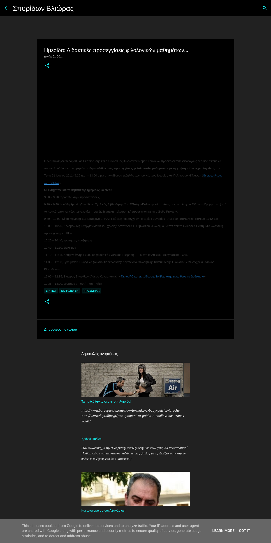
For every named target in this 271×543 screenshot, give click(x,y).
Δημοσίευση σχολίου (60, 329)
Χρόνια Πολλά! (91, 439)
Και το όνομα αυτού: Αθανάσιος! (103, 510)
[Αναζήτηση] (80, 8)
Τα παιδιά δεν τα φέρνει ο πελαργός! (106, 401)
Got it (244, 531)
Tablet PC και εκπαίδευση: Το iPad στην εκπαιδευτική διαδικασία (162, 276)
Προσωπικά (91, 291)
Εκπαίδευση (69, 291)
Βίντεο (51, 291)
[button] (47, 66)
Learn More (223, 531)
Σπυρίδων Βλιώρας (43, 8)
